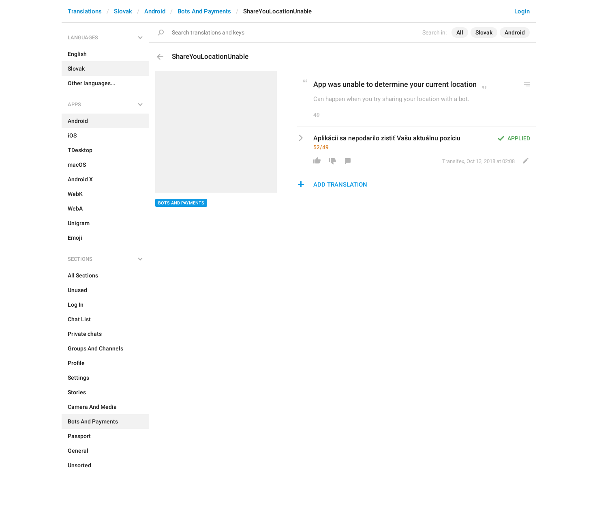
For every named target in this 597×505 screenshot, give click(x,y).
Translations (85, 11)
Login (522, 11)
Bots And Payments (204, 11)
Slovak (123, 11)
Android (154, 11)
